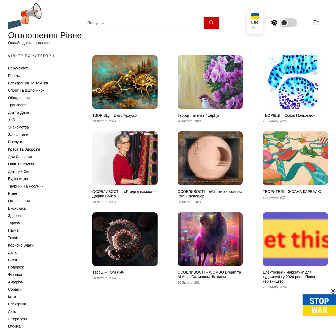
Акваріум (16, 282)
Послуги (15, 142)
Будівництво (18, 179)
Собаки (14, 289)
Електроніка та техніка (28, 83)
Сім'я (12, 260)
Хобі (12, 120)
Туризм (14, 223)
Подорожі (16, 267)
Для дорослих (20, 157)
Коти (12, 297)
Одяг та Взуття (21, 164)
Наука (13, 230)
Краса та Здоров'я (24, 149)
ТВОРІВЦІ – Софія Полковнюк (289, 115)
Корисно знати (21, 245)
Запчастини (18, 135)
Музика (14, 326)
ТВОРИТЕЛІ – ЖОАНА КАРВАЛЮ (292, 191)
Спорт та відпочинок (26, 90)
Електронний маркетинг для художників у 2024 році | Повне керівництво (289, 276)
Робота (14, 75)
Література (17, 319)
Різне (12, 193)
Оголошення (19, 201)
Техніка (14, 238)
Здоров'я (16, 215)
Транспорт (17, 105)
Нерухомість (19, 68)
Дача (12, 252)
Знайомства (18, 127)
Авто (12, 311)
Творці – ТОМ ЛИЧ (108, 272)
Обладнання (19, 98)
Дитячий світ (19, 171)
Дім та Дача (18, 112)
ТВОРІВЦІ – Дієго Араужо (114, 115)
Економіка (17, 208)
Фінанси (15, 274)
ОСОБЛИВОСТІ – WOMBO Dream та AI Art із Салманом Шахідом (209, 274)
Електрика (17, 304)
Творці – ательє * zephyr (198, 115)
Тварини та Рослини (26, 186)
